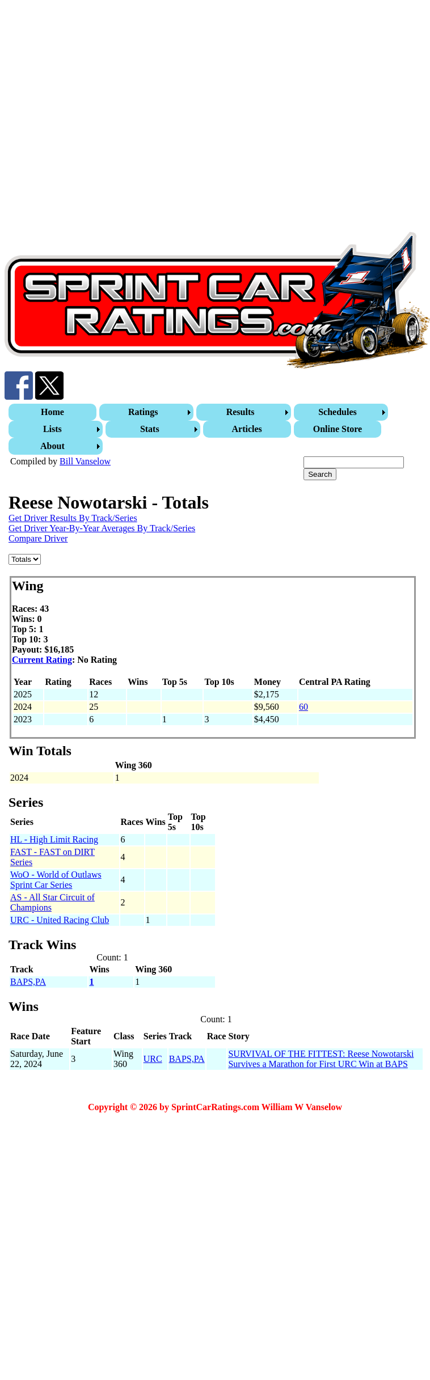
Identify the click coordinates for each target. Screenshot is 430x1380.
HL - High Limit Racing (54, 839)
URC (153, 1059)
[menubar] (216, 429)
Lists (52, 429)
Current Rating (42, 659)
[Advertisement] (113, 118)
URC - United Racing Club (59, 920)
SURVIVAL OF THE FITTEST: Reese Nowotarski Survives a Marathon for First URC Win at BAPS (321, 1059)
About (52, 446)
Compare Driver (38, 538)
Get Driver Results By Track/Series (73, 518)
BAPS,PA (28, 982)
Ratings (143, 412)
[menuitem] (54, 412)
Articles (247, 429)
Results (240, 412)
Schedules (337, 412)
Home (52, 412)
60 (303, 707)
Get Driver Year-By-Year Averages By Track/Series (102, 528)
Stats (149, 429)
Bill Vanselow (85, 461)
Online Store (337, 429)
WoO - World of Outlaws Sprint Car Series (56, 880)
